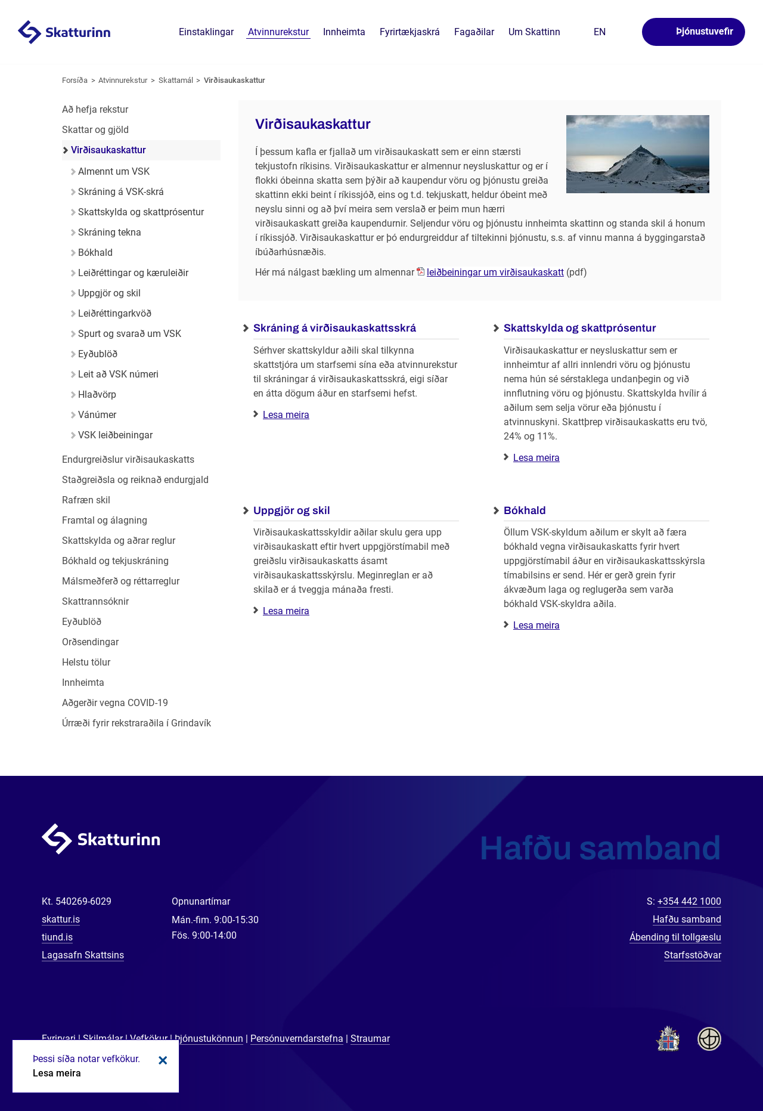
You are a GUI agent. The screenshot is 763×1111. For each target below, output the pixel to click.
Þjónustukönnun (209, 1038)
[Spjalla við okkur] (715, 1063)
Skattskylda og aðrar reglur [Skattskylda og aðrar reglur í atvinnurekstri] (118, 540)
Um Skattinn (534, 32)
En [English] (600, 32)
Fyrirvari (59, 1038)
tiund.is (57, 937)
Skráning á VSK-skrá (121, 191)
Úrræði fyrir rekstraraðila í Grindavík (136, 723)
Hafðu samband (687, 919)
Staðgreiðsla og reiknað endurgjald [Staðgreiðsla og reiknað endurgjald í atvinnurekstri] (135, 479)
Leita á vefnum (624, 32)
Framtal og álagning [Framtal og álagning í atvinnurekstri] (104, 520)
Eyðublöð (97, 354)
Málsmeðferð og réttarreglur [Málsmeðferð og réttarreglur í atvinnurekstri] (120, 581)
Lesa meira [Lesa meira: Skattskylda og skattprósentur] (536, 457)
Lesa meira (57, 1073)
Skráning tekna (109, 232)
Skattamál (176, 80)
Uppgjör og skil (109, 293)
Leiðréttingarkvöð (114, 313)
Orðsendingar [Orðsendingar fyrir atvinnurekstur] (90, 642)
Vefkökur (149, 1038)
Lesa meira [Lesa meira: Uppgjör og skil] (286, 611)
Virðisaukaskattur (234, 80)
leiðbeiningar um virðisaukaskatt (495, 272)
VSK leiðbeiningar (115, 435)
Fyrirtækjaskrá (410, 32)
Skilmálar (103, 1038)
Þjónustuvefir (704, 31)
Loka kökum (161, 1060)
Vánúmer (97, 414)
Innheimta (344, 32)
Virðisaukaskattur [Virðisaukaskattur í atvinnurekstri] (108, 150)
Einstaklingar (206, 32)
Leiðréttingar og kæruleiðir (133, 272)
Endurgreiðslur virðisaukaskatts (128, 459)
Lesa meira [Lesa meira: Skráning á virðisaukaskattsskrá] (286, 414)
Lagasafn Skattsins (83, 955)
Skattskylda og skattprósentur (141, 212)
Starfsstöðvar (692, 955)
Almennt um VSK (114, 171)
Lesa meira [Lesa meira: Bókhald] (536, 625)
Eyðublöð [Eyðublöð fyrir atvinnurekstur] (81, 621)
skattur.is (61, 919)
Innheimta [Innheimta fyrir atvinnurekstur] (83, 682)
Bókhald (95, 252)
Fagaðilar (474, 32)
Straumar (370, 1038)
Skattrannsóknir (95, 601)
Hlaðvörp (97, 394)
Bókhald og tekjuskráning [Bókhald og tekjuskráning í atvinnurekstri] (115, 561)
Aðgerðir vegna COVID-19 (115, 702)
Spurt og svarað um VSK (129, 333)
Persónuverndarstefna (296, 1038)
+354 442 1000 (689, 901)
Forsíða (75, 80)
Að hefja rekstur (95, 109)
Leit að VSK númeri (118, 374)
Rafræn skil (86, 500)
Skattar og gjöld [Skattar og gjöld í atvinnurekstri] (95, 129)
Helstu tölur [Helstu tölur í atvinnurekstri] (86, 662)
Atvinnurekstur (122, 80)
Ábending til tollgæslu (675, 937)
